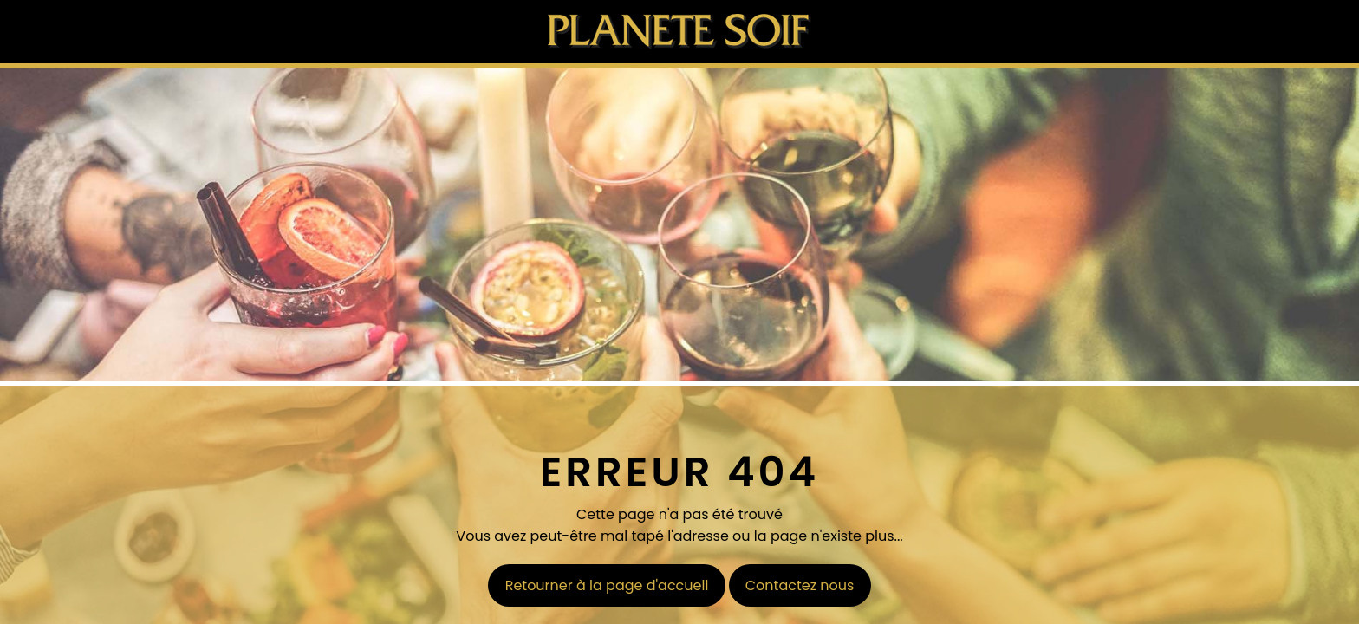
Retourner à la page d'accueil (607, 585)
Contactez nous (800, 585)
